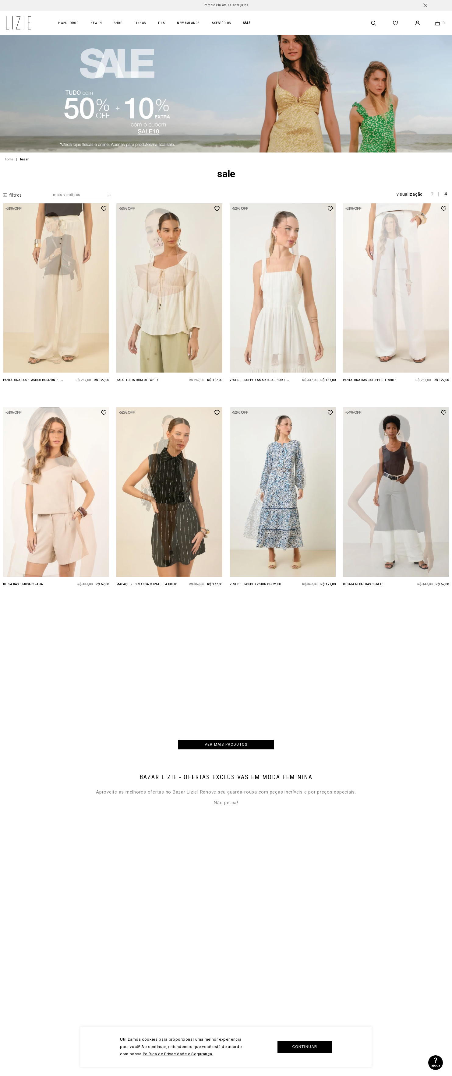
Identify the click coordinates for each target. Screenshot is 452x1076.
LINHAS (140, 23)
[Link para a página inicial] (12, 159)
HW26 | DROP (68, 23)
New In (96, 23)
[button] (12, 195)
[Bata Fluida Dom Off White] (169, 299)
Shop (118, 23)
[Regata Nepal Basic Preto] (396, 503)
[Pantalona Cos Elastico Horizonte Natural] (56, 299)
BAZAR (24, 159)
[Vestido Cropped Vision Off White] (283, 503)
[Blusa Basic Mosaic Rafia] (56, 503)
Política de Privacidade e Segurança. (178, 1054)
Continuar (304, 1047)
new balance (188, 23)
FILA (161, 23)
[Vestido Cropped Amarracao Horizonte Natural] (283, 299)
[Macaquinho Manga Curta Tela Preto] (169, 503)
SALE (247, 23)
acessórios (221, 23)
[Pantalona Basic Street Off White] (396, 299)
